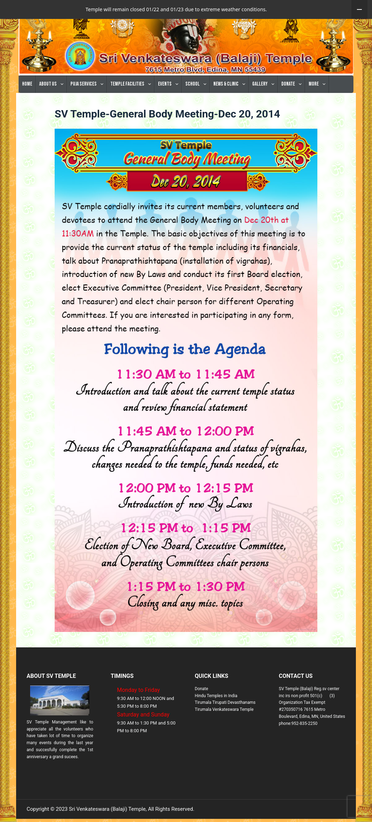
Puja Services (88, 103)
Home (27, 103)
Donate (292, 103)
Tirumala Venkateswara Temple (224, 728)
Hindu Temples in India (216, 714)
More (318, 103)
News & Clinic (230, 103)
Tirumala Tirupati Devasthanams (225, 721)
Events (169, 103)
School (197, 103)
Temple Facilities (132, 103)
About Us (52, 103)
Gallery (264, 103)
